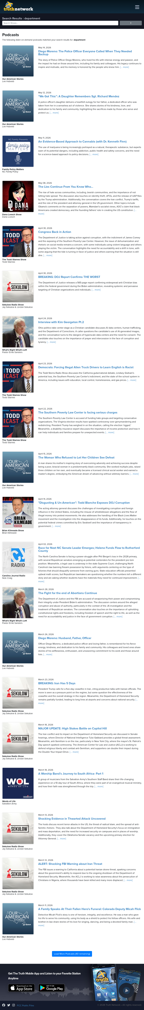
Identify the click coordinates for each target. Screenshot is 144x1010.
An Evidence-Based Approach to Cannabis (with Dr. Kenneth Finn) (82, 141)
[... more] (124, 67)
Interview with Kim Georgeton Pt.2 (61, 322)
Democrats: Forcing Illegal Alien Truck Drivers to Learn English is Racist (86, 367)
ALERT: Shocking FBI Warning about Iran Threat (70, 864)
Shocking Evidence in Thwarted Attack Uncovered (72, 819)
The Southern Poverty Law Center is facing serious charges (77, 412)
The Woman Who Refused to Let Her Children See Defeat (76, 457)
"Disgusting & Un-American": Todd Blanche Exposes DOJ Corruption (84, 503)
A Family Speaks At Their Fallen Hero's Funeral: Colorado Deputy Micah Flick (89, 909)
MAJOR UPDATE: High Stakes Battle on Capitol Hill (72, 728)
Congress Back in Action (54, 232)
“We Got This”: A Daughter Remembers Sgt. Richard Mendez (78, 96)
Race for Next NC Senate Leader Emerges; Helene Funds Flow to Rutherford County (89, 549)
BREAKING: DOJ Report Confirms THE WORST (69, 277)
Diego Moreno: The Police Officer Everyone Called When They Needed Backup (85, 53)
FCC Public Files (25, 1005)
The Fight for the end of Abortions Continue (67, 593)
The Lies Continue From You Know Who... (65, 187)
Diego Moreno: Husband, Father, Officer (64, 638)
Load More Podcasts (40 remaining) (72, 953)
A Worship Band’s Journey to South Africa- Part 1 (70, 773)
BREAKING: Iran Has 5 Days (56, 683)
